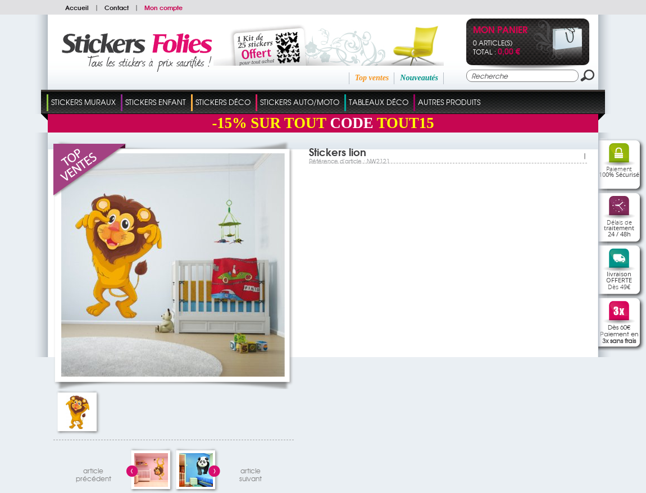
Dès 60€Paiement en (619, 333)
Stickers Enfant (155, 102)
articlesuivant (250, 473)
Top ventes (372, 78)
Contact (116, 7)
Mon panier (500, 30)
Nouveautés (419, 78)
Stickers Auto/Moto (299, 102)
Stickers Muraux (83, 102)
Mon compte (163, 7)
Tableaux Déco (378, 102)
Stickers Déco (223, 102)
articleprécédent (93, 473)
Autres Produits (449, 102)
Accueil (77, 7)
